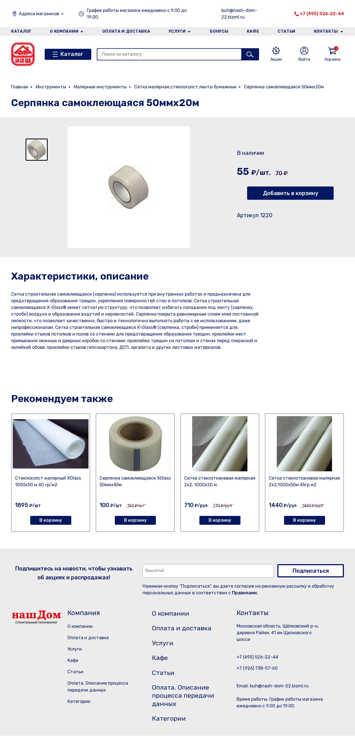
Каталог (21, 31)
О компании (64, 31)
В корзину (50, 520)
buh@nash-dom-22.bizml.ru (239, 14)
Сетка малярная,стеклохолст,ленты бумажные (185, 86)
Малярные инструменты (100, 86)
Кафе (253, 31)
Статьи (287, 31)
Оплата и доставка (126, 31)
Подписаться (310, 570)
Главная (19, 86)
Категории (78, 701)
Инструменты (51, 86)
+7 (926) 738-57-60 (257, 668)
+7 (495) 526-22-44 (322, 13)
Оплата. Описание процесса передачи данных (184, 697)
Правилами (244, 592)
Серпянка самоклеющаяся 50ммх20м (284, 86)
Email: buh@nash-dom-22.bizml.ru (273, 686)
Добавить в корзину (290, 193)
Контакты (326, 31)
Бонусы (219, 31)
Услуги (177, 31)
